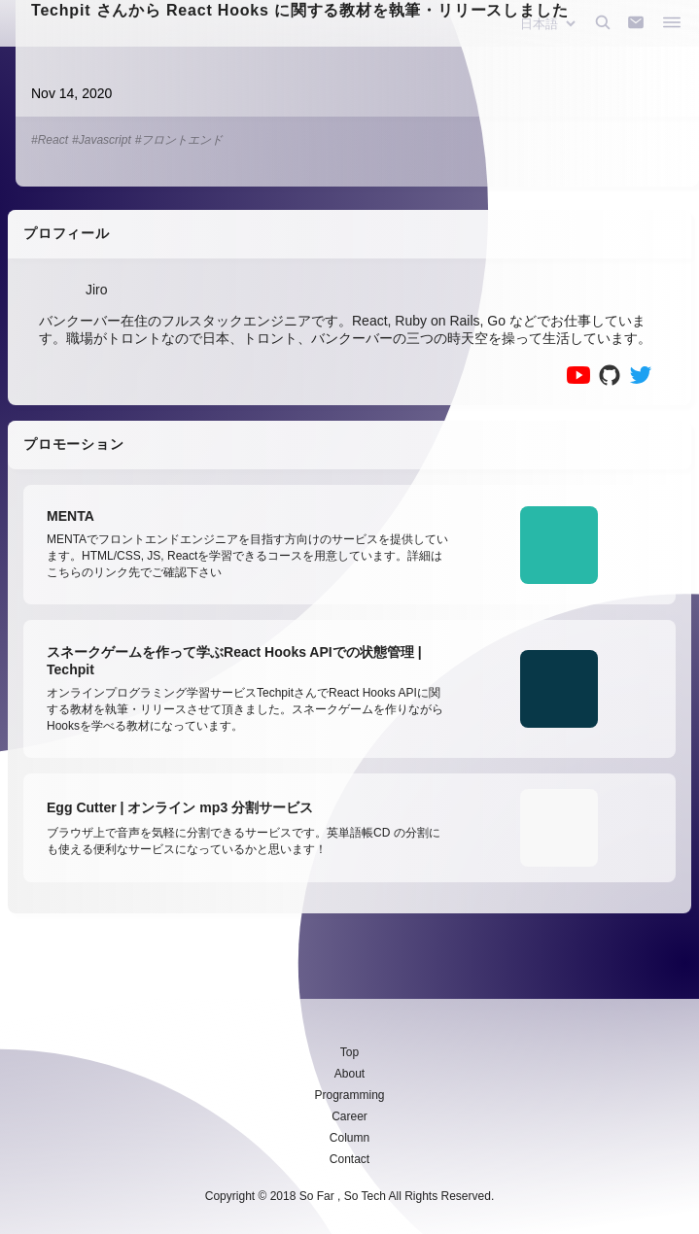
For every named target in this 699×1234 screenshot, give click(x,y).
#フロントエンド (179, 140)
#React (49, 140)
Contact (349, 1159)
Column (349, 1138)
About (349, 1073)
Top (349, 1052)
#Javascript (101, 140)
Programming (349, 1095)
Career (349, 1116)
